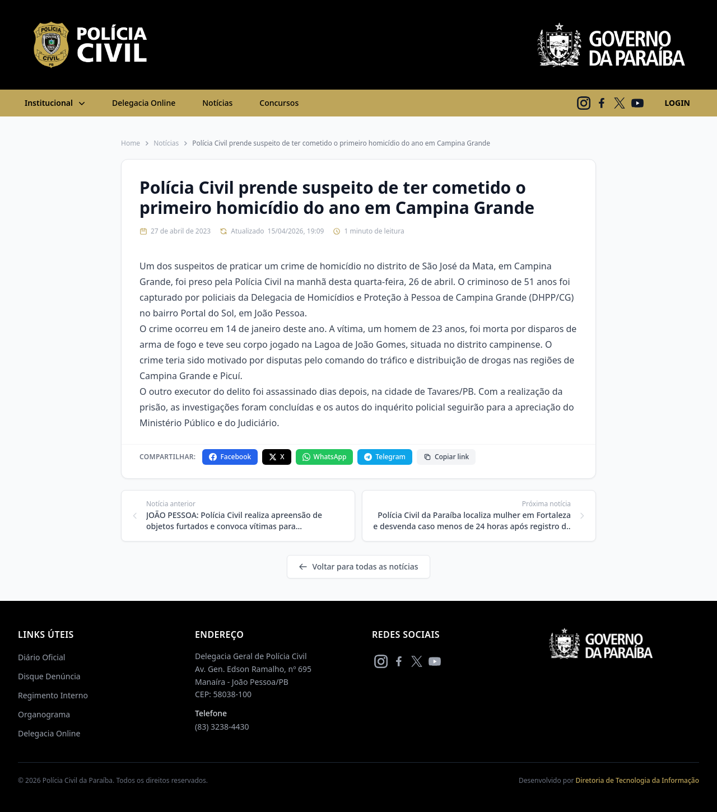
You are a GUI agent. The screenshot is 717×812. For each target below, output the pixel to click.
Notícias (217, 102)
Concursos (279, 102)
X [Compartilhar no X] (276, 456)
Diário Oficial (41, 657)
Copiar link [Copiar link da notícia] (446, 456)
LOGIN (677, 102)
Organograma (44, 714)
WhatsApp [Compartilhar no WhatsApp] (324, 456)
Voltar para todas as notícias (358, 566)
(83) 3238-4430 (222, 726)
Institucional (56, 103)
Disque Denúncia (49, 676)
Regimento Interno (53, 695)
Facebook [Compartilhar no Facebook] (230, 456)
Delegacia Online (143, 102)
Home (130, 143)
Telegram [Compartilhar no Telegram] (384, 456)
